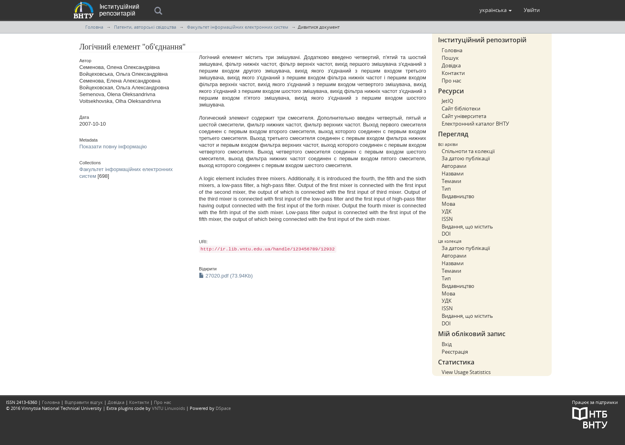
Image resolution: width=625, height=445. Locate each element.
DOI (446, 233)
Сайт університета (464, 116)
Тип (446, 188)
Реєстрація (455, 351)
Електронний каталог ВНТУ (475, 123)
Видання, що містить (467, 226)
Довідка (451, 65)
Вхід (447, 344)
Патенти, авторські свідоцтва (145, 27)
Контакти (453, 73)
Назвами (453, 173)
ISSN (447, 218)
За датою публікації (466, 158)
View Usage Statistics (466, 372)
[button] (496, 10)
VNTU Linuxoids (168, 408)
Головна (94, 27)
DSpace (223, 408)
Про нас (451, 80)
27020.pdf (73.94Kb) (226, 276)
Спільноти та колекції (468, 151)
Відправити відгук (84, 402)
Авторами (454, 165)
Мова (448, 203)
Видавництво (458, 196)
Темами (451, 181)
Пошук (450, 57)
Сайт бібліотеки (461, 108)
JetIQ (447, 100)
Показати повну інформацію (113, 147)
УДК (447, 211)
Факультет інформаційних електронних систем (237, 27)
